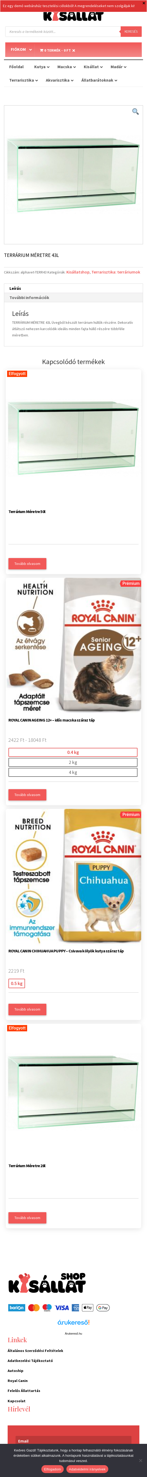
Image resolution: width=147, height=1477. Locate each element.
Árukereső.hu (73, 1333)
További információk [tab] (29, 297)
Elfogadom (52, 1469)
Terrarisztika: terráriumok (115, 272)
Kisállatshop (78, 272)
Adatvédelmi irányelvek (87, 1469)
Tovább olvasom (27, 563)
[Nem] (140, 1460)
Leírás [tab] (15, 288)
